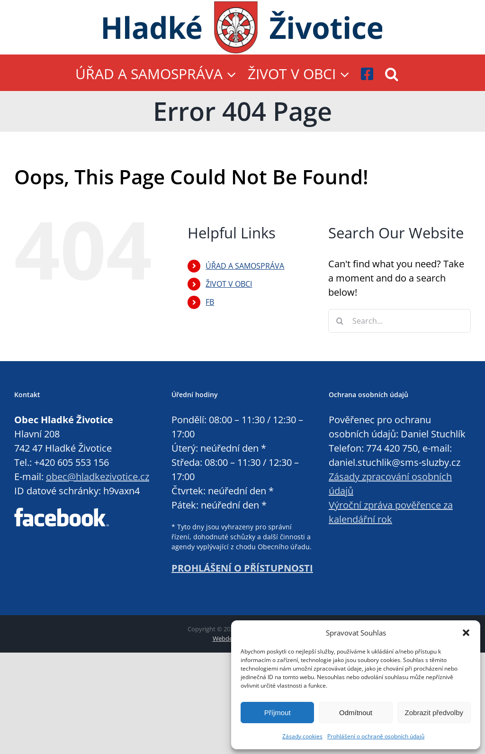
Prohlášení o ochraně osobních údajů (375, 736)
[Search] (340, 321)
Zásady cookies (302, 736)
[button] (466, 632)
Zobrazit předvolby (434, 713)
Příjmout (277, 713)
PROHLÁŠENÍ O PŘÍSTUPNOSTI (242, 568)
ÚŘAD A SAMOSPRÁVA (245, 266)
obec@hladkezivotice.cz (97, 476)
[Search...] (399, 321)
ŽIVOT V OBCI (229, 284)
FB (210, 302)
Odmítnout (355, 713)
